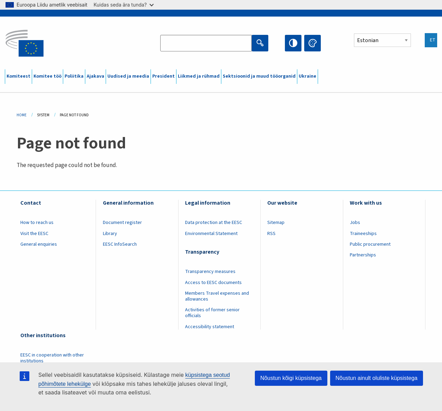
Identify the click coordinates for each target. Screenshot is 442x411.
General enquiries (38, 244)
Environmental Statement (211, 233)
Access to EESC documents (213, 282)
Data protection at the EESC (213, 222)
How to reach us (37, 222)
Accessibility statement (209, 326)
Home (22, 115)
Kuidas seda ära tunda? (124, 5)
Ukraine (307, 76)
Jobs (355, 222)
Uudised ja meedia (128, 76)
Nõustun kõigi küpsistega (291, 378)
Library (110, 233)
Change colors (312, 43)
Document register (122, 222)
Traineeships (363, 233)
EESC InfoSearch (120, 244)
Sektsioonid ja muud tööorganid (259, 76)
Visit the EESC (34, 233)
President (163, 76)
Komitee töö (47, 76)
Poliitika (74, 76)
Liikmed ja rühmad (199, 76)
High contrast (293, 43)
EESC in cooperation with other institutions (52, 358)
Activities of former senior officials (212, 312)
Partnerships (363, 255)
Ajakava (95, 76)
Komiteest (18, 76)
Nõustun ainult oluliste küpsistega (376, 378)
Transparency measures (210, 271)
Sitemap (276, 222)
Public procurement (370, 244)
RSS (271, 233)
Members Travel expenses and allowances (217, 296)
